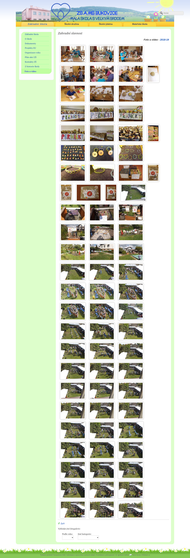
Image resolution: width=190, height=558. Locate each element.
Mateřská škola (139, 24)
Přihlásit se (146, 555)
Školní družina (72, 24)
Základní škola (37, 24)
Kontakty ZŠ (30, 61)
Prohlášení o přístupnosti (105, 555)
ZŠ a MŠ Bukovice (97, 13)
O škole (28, 38)
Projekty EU (30, 47)
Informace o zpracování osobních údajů (81, 555)
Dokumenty (30, 43)
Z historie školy (32, 66)
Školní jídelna (106, 24)
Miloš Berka (136, 555)
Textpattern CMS (59, 555)
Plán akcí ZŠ (30, 57)
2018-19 (164, 39)
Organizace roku (33, 52)
